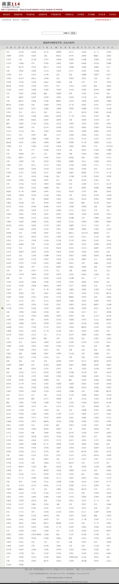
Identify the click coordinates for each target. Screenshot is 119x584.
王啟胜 (33, 225)
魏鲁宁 (21, 157)
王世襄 (96, 323)
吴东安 (96, 553)
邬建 (7, 369)
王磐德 (46, 342)
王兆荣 (46, 346)
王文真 (46, 553)
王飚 (108, 237)
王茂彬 (58, 237)
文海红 (21, 93)
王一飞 (96, 52)
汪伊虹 (71, 274)
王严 (58, 519)
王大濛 (33, 59)
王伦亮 (71, 451)
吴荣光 (58, 316)
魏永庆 (21, 467)
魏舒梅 (46, 421)
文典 (32, 459)
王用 (7, 516)
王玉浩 (71, 523)
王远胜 (8, 195)
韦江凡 (71, 52)
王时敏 (21, 350)
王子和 (58, 297)
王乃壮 (8, 131)
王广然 (71, 105)
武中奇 (71, 56)
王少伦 (46, 71)
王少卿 (83, 176)
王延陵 (33, 282)
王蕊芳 (8, 497)
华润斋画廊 (41, 582)
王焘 (20, 255)
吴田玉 (71, 263)
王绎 (95, 82)
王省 (70, 369)
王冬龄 (58, 500)
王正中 (46, 173)
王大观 (8, 308)
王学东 (83, 320)
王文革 (8, 448)
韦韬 (58, 516)
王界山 (58, 229)
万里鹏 (71, 391)
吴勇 (108, 444)
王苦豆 (8, 508)
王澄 (95, 489)
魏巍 (95, 516)
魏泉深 (46, 286)
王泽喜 (8, 82)
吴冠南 (58, 59)
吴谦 (108, 116)
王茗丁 (96, 459)
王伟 (7, 184)
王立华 (83, 485)
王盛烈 (21, 267)
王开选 (21, 82)
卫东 (20, 342)
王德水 (108, 414)
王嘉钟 (33, 527)
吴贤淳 (58, 274)
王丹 (7, 557)
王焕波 (8, 500)
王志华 (21, 508)
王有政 (83, 52)
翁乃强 (21, 399)
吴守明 (108, 105)
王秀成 (83, 308)
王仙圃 (71, 278)
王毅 (83, 493)
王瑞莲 (46, 376)
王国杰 (21, 402)
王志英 (58, 278)
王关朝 (21, 410)
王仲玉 (46, 357)
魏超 (7, 402)
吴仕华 (21, 78)
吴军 (70, 399)
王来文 (21, 542)
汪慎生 (58, 199)
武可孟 (21, 421)
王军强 (33, 214)
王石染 (21, 474)
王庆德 (46, 512)
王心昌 (96, 546)
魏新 (45, 93)
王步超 (33, 308)
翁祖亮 (96, 282)
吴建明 (71, 225)
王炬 (32, 127)
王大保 (96, 237)
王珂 (32, 63)
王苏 (95, 271)
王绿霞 (33, 312)
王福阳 (58, 384)
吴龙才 (58, 157)
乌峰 (58, 504)
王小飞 (58, 478)
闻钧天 (108, 531)
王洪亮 (58, 387)
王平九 (33, 418)
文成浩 (58, 391)
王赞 (20, 59)
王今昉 (21, 463)
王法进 (21, 493)
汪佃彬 (21, 565)
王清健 (71, 308)
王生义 (33, 451)
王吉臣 (33, 508)
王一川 (96, 500)
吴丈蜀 (8, 549)
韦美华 (8, 406)
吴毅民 (8, 538)
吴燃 (83, 157)
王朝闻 (46, 150)
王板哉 (108, 206)
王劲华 (71, 516)
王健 (70, 82)
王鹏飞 (33, 338)
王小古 (83, 225)
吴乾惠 (96, 214)
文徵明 (83, 120)
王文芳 (58, 124)
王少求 (96, 463)
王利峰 (83, 131)
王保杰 (46, 131)
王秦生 (21, 214)
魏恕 (45, 338)
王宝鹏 (71, 372)
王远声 (33, 97)
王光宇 (8, 252)
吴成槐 (8, 327)
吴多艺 (33, 369)
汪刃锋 (58, 240)
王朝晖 (46, 497)
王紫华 (58, 448)
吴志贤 (58, 467)
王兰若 (71, 240)
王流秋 (71, 561)
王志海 (71, 402)
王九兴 (21, 301)
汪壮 (95, 504)
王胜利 (108, 161)
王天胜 (33, 124)
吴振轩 (96, 448)
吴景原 (21, 293)
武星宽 (8, 534)
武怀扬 (33, 93)
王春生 (71, 244)
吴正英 (8, 335)
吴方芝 (71, 406)
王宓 (45, 154)
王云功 (71, 455)
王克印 (8, 259)
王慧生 (21, 71)
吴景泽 (96, 199)
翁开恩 (108, 244)
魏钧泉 (108, 255)
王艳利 (58, 90)
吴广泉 (46, 52)
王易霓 (8, 542)
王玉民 (33, 493)
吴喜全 (21, 440)
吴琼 (95, 470)
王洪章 (83, 86)
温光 (83, 474)
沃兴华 (96, 531)
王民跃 (21, 86)
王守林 (33, 327)
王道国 (46, 534)
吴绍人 (96, 308)
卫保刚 (33, 380)
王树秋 (96, 474)
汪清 (108, 120)
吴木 (32, 289)
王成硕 (33, 116)
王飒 (7, 120)
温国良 (8, 191)
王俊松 (96, 112)
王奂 (20, 199)
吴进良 (83, 105)
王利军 (33, 561)
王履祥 (71, 289)
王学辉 (108, 176)
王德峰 (83, 418)
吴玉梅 (8, 274)
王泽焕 (71, 312)
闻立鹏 (83, 561)
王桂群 (33, 210)
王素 (83, 546)
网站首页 (16, 20)
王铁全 (33, 188)
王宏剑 (46, 124)
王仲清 (46, 252)
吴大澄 (108, 527)
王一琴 (96, 523)
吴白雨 (21, 459)
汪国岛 (58, 97)
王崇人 (83, 161)
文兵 (95, 312)
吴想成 (33, 436)
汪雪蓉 (21, 312)
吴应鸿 (46, 436)
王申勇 (33, 240)
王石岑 (46, 237)
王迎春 (8, 297)
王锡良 (96, 154)
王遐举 (71, 63)
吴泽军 (8, 410)
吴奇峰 (33, 206)
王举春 (8, 293)
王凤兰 (46, 86)
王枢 (7, 71)
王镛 (45, 56)
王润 (7, 67)
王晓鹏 (33, 444)
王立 (45, 335)
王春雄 (83, 154)
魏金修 (8, 142)
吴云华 (108, 184)
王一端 (71, 116)
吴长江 (108, 75)
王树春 (83, 56)
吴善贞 (108, 86)
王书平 (83, 191)
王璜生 (46, 293)
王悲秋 (21, 346)
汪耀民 (83, 335)
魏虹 (70, 380)
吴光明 (46, 203)
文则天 (21, 90)
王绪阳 (71, 301)
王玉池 (108, 142)
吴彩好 (96, 365)
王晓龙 (83, 289)
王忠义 (83, 237)
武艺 (7, 52)
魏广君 (21, 67)
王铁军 (108, 369)
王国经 (96, 301)
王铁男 (21, 406)
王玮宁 (58, 455)
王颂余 (33, 180)
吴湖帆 (108, 63)
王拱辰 (21, 56)
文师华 (21, 549)
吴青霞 (21, 169)
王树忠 (58, 63)
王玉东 (83, 470)
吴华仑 (21, 331)
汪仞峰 (83, 553)
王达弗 (108, 289)
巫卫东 (71, 346)
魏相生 (58, 101)
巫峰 (95, 191)
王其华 (96, 519)
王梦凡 (83, 504)
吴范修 (71, 421)
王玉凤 (33, 357)
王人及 (46, 210)
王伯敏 (46, 176)
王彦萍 (21, 546)
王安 (108, 225)
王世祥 (83, 297)
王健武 (58, 154)
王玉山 (46, 301)
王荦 (70, 357)
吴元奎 (58, 320)
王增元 (8, 157)
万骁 (7, 482)
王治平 (83, 459)
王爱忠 (21, 188)
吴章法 (83, 150)
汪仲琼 (83, 169)
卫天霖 (58, 395)
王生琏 (58, 150)
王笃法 (33, 297)
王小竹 (58, 335)
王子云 (96, 165)
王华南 (46, 312)
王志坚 (108, 229)
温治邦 (108, 361)
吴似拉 (83, 387)
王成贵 (46, 549)
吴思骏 (8, 519)
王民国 (83, 467)
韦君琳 (108, 199)
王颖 (70, 154)
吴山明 (21, 52)
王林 (70, 150)
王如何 (96, 157)
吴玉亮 (21, 338)
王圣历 (108, 474)
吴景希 (58, 301)
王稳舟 (33, 519)
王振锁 (96, 161)
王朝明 (71, 229)
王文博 (71, 444)
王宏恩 (71, 436)
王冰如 (46, 218)
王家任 (8, 553)
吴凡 (58, 180)
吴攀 (7, 176)
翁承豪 (108, 259)
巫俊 (32, 131)
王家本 (46, 233)
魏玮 (70, 538)
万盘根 (21, 195)
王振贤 (58, 293)
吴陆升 (71, 255)
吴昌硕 (83, 63)
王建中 (46, 353)
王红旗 (58, 421)
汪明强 (21, 414)
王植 (108, 546)
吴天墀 (96, 195)
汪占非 (33, 184)
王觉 (58, 380)
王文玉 (8, 135)
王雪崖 (96, 289)
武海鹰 (8, 233)
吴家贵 (96, 142)
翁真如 (71, 489)
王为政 (108, 59)
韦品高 (71, 191)
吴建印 (108, 90)
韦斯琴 (96, 75)
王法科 (46, 508)
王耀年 (108, 523)
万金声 (58, 402)
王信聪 (21, 105)
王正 (32, 395)
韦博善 (58, 444)
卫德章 (83, 255)
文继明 (58, 210)
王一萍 (8, 436)
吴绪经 (58, 120)
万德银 (58, 108)
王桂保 (71, 327)
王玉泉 (71, 259)
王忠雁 (71, 482)
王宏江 (33, 108)
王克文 (83, 538)
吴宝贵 (46, 278)
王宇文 (71, 293)
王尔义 (33, 372)
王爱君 (21, 380)
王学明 (21, 274)
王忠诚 (33, 402)
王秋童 (21, 557)
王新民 (58, 82)
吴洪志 (71, 418)
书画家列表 (25, 20)
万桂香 (21, 297)
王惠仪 (33, 391)
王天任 (21, 240)
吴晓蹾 (83, 365)
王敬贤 (108, 380)
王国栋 (96, 222)
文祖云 (83, 116)
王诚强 (71, 376)
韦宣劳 (96, 395)
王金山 (108, 561)
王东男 (96, 399)
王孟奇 (46, 63)
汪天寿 (96, 421)
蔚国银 (21, 154)
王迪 (7, 150)
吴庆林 (33, 52)
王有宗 (108, 327)
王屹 (58, 410)
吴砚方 (96, 451)
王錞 (7, 316)
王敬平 (33, 135)
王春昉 (33, 497)
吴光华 (71, 248)
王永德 (46, 195)
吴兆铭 (58, 127)
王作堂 (108, 82)
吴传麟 (71, 218)
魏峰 (108, 346)
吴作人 (33, 112)
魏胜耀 (58, 523)
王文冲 (96, 316)
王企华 (108, 169)
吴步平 (96, 414)
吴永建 (108, 402)
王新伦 (33, 346)
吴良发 (58, 342)
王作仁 (83, 312)
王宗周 (83, 433)
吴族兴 (71, 365)
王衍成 (46, 169)
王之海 (21, 316)
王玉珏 (108, 139)
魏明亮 (108, 97)
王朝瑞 (21, 218)
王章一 (21, 271)
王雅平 (46, 191)
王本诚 (83, 323)
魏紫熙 (71, 297)
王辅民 (71, 146)
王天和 (83, 342)
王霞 (108, 485)
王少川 (33, 474)
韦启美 (108, 127)
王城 (83, 406)
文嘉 (83, 350)
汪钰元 (33, 384)
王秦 (32, 105)
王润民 (8, 320)
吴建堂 (96, 67)
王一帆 (108, 173)
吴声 (108, 508)
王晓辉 (8, 56)
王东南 (33, 86)
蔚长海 (96, 455)
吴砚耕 (46, 199)
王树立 (21, 335)
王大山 (96, 320)
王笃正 (46, 455)
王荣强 (8, 342)
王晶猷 (71, 206)
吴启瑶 (58, 131)
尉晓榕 (58, 52)
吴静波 (96, 255)
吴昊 (108, 557)
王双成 (21, 451)
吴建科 (83, 188)
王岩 (108, 278)
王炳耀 (58, 482)
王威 (108, 252)
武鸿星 (8, 451)
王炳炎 (58, 195)
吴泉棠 (108, 493)
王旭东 (71, 338)
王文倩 (46, 244)
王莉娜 (83, 410)
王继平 (96, 338)
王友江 (21, 237)
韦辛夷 (46, 474)
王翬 (70, 120)
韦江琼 (96, 203)
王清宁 (58, 369)
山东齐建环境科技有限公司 (61, 582)
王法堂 (46, 229)
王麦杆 (21, 210)
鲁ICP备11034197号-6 (57, 574)
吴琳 (58, 451)
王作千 (71, 286)
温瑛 (95, 267)
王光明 (96, 120)
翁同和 (71, 59)
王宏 (20, 165)
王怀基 (96, 252)
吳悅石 (21, 534)
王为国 (21, 553)
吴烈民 (58, 214)
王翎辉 (8, 346)
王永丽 (96, 93)
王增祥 (21, 120)
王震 (45, 489)
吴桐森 (96, 188)
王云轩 (71, 534)
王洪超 (58, 470)
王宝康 (71, 342)
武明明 (46, 142)
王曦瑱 (46, 463)
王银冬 (83, 146)
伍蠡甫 (46, 188)
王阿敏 (71, 67)
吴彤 (32, 553)
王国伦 (8, 139)
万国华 (46, 184)
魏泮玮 (46, 516)
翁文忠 (108, 308)
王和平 (33, 271)
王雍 (7, 101)
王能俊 (96, 444)
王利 (7, 271)
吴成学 (21, 418)
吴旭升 (8, 418)
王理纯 (8, 78)
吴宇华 (46, 440)
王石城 (8, 248)
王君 (7, 97)
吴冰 (58, 75)
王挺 (58, 459)
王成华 (96, 512)
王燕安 (108, 263)
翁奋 (7, 372)
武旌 (108, 429)
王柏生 (108, 203)
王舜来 (8, 108)
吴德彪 (58, 365)
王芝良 (33, 331)
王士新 (46, 493)
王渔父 (96, 180)
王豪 (108, 93)
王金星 (83, 214)
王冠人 (108, 342)
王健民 (83, 271)
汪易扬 (21, 63)
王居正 (21, 357)
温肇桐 (71, 161)
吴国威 (33, 222)
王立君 (108, 448)
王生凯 (21, 376)
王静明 (58, 353)
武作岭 (46, 120)
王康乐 (96, 229)
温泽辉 (58, 361)
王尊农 (33, 304)
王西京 (33, 350)
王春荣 (58, 286)
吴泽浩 (33, 176)
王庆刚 (33, 414)
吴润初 (21, 531)
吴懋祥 (83, 259)
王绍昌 (21, 436)
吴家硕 (33, 353)
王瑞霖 (46, 108)
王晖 (32, 267)
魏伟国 (8, 116)
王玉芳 (33, 376)
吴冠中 (21, 108)
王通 (7, 561)
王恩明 (46, 414)
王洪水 (71, 131)
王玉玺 (21, 184)
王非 (58, 531)
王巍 (70, 542)
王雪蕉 (33, 233)
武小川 (21, 395)
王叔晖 (58, 244)
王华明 (46, 448)
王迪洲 (33, 549)
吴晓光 (58, 538)
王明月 (33, 278)
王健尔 (108, 553)
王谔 (83, 82)
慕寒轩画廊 (75, 582)
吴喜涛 (46, 365)
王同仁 (58, 304)
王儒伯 (46, 387)
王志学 (96, 116)
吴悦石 (83, 478)
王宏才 (21, 327)
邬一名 (46, 444)
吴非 (20, 289)
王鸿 (83, 218)
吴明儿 (96, 557)
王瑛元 (8, 240)
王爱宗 (8, 489)
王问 (58, 357)
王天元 (8, 433)
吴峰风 (21, 365)
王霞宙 (58, 203)
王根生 (21, 519)
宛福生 (33, 120)
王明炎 (83, 549)
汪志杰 (46, 263)
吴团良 (108, 56)
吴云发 (71, 222)
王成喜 (33, 173)
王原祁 (58, 346)
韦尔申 (96, 561)
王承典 (58, 71)
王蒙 (70, 350)
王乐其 (83, 399)
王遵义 (58, 225)
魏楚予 (96, 304)
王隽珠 (58, 161)
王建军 (58, 372)
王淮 (70, 195)
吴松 (58, 188)
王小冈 (71, 395)
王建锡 (108, 467)
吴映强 (8, 199)
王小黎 (46, 75)
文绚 (108, 282)
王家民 (108, 297)
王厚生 (83, 240)
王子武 (96, 173)
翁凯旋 (71, 157)
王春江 (8, 478)
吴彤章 (46, 320)
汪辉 (7, 455)
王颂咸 (83, 376)
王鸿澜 (96, 71)
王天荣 (108, 286)
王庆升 (108, 323)
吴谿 (70, 180)
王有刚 (96, 493)
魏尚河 (71, 463)
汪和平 (96, 433)
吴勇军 (8, 523)
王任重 (83, 534)
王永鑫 (108, 108)
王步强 (8, 504)
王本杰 (83, 482)
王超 (58, 176)
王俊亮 (21, 304)
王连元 (8, 323)
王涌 (7, 161)
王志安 (46, 504)
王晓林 (58, 142)
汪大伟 (108, 459)
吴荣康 (96, 244)
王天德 (46, 240)
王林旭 (96, 527)
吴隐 (7, 361)
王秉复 (8, 546)
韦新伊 (71, 304)
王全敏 (46, 101)
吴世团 (83, 421)
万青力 (71, 331)
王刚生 (21, 455)
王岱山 (108, 376)
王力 (70, 112)
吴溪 (83, 316)
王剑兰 (96, 105)
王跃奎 (83, 331)
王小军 (58, 485)
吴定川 (71, 440)
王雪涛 (108, 52)
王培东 (83, 301)
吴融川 (108, 365)
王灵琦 (83, 369)
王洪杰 (21, 433)
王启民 (8, 180)
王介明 (8, 188)
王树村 (71, 124)
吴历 (95, 346)
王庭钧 (108, 436)
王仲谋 (46, 274)
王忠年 (21, 308)
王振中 (46, 214)
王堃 (7, 154)
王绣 (20, 150)
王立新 (96, 534)
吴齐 (7, 210)
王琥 (32, 293)
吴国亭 (8, 244)
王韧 (32, 244)
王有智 (96, 331)
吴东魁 (21, 203)
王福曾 (21, 161)
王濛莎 (83, 527)
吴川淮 (46, 451)
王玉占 (108, 418)
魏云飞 (46, 67)
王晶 (58, 78)
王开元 (96, 139)
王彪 (32, 161)
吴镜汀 (108, 218)
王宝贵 (58, 206)
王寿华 (83, 440)
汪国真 (46, 478)
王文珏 (46, 369)
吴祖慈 (108, 154)
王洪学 (21, 538)
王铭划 (46, 116)
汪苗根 (33, 286)
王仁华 (96, 184)
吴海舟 (33, 523)
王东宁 (96, 357)
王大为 (46, 165)
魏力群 (83, 451)
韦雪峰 (71, 142)
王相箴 (71, 135)
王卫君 (33, 516)
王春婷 (46, 433)
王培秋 (58, 436)
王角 (32, 301)
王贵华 (83, 195)
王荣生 (71, 553)
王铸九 (71, 199)
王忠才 (33, 335)
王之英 (21, 131)
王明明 (71, 108)
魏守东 (108, 293)
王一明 (46, 331)
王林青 (46, 97)
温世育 (8, 459)
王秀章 (21, 391)
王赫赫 (83, 75)
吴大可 (46, 399)
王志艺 (83, 244)
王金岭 (46, 157)
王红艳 (21, 561)
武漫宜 (58, 289)
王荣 (20, 135)
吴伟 (7, 350)
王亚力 (33, 406)
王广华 (108, 482)
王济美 (58, 259)
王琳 (32, 546)
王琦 (95, 146)
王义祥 (71, 414)
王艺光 (58, 169)
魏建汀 (96, 56)
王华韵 (21, 448)
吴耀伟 (21, 127)
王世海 (71, 97)
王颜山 (33, 504)
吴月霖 (46, 546)
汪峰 (32, 463)
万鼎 (32, 542)
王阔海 (83, 222)
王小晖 (58, 474)
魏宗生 (8, 357)
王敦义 (71, 500)
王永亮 (71, 519)
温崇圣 (58, 116)
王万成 (83, 557)
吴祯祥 (33, 237)
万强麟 (108, 150)
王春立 (58, 233)
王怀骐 (58, 218)
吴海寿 (96, 127)
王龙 (95, 210)
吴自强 (71, 252)
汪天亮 (71, 497)
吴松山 (58, 112)
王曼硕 (33, 139)
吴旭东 (108, 191)
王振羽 (108, 387)
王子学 (46, 271)
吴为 (83, 278)
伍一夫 (21, 478)
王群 (83, 263)
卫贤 (83, 353)
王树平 (33, 421)
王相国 (33, 478)
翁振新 (83, 173)
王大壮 (108, 157)
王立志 (46, 482)
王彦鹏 (46, 402)
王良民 (96, 538)
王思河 (96, 418)
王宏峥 (46, 531)
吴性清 (33, 229)
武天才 (83, 361)
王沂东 (71, 139)
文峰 (108, 406)
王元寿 (8, 467)
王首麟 (46, 255)
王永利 (58, 67)
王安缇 (58, 376)
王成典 (83, 67)
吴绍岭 (108, 512)
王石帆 (46, 282)
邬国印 (108, 335)
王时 (32, 512)
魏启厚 (46, 470)
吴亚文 (21, 523)
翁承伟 (96, 90)
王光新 (33, 82)
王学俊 (83, 165)
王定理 (83, 124)
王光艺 (83, 448)
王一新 (58, 527)
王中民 (96, 108)
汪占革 (108, 478)
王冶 (95, 259)
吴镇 (95, 350)
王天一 (108, 67)
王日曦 (8, 376)
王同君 (8, 493)
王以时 (96, 240)
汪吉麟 (83, 59)
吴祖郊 (108, 433)
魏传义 (71, 233)
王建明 (21, 516)
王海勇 (46, 538)
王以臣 (8, 286)
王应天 (21, 142)
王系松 (33, 142)
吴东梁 (108, 384)
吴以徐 (33, 440)
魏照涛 (83, 327)
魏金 (58, 534)
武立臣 (8, 414)
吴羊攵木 (84, 233)
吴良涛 (33, 500)
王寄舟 (108, 248)
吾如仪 (58, 184)
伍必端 (8, 263)
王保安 (71, 169)
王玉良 (46, 267)
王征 (108, 274)
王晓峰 (108, 101)
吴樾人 (96, 263)
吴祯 (95, 169)
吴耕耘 (83, 127)
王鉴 (83, 346)
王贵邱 (71, 549)
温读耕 (108, 222)
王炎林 (83, 184)
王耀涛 (83, 444)
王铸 (108, 500)
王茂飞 (83, 508)
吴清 (7, 395)
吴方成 (96, 63)
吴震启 (58, 561)
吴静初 (58, 267)
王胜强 (71, 448)
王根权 (83, 414)
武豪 (32, 433)
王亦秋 (96, 150)
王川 (108, 233)
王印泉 (46, 146)
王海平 (71, 361)
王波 (58, 350)
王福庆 (83, 516)
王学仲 (46, 59)
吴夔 (7, 278)
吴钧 (20, 470)
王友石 (21, 206)
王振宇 (71, 478)
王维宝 (46, 308)
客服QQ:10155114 (60, 569)
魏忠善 (108, 320)
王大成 (83, 97)
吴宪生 (46, 297)
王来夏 (108, 497)
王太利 (33, 467)
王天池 (96, 293)
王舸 (7, 312)
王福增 (108, 195)
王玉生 (33, 455)
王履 (83, 357)
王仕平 (58, 493)
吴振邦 (21, 252)
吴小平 (71, 459)
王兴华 (8, 63)
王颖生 (58, 263)
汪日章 (21, 139)
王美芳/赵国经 (36, 534)
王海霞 (83, 90)
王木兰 (8, 304)
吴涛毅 (46, 206)
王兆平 (58, 327)
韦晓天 (46, 459)
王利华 (21, 259)
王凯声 (83, 436)
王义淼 (58, 331)
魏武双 (8, 105)
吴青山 (33, 78)
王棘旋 (8, 222)
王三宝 (58, 440)
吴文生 (108, 135)
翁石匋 (83, 112)
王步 (20, 146)
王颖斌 (71, 470)
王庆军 (46, 304)
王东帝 (8, 59)
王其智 (33, 316)
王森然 (8, 203)
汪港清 (71, 323)
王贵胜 (108, 338)
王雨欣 (46, 410)
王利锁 (8, 75)
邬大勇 (108, 399)
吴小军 (33, 485)
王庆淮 (58, 255)
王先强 (108, 395)
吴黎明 (33, 191)
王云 (95, 97)
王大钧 (46, 225)
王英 (108, 271)
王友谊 (71, 508)
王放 (70, 410)
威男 (45, 135)
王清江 (8, 112)
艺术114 (34, 582)
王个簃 (83, 142)
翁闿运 (58, 557)
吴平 (32, 154)
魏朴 (45, 467)
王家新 (33, 71)
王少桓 (21, 485)
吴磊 (95, 206)
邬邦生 (46, 485)
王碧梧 (33, 146)
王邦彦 (8, 282)
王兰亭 (46, 327)
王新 (95, 78)
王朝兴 (8, 444)
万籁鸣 (96, 218)
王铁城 (58, 146)
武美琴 (46, 519)
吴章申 (108, 538)
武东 (32, 365)
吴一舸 (46, 289)
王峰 (108, 78)
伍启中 (83, 210)
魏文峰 (96, 402)
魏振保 (96, 233)
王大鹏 (71, 176)
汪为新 (33, 482)
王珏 (7, 93)
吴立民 (108, 451)
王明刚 (96, 391)
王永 (20, 248)
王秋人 (108, 350)
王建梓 (58, 173)
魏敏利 (21, 489)
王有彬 (83, 531)
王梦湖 (58, 105)
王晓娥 (8, 421)
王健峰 (108, 504)
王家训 (96, 124)
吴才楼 (96, 369)
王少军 (33, 157)
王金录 (21, 116)
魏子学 (46, 561)
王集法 (96, 335)
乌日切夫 (109, 146)
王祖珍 (58, 165)
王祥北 (33, 75)
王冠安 (96, 176)
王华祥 (108, 131)
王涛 (20, 75)
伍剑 (95, 542)
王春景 (83, 101)
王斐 (45, 361)
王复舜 (21, 320)
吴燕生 (96, 376)
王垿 (7, 531)
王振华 (33, 169)
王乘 (58, 338)
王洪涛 (33, 255)
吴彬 (20, 353)
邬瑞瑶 (96, 406)
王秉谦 (8, 331)
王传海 (8, 463)
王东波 (33, 531)
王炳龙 (33, 56)
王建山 (46, 82)
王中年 (58, 508)
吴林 (45, 112)
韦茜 (95, 372)
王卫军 (71, 531)
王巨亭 (96, 327)
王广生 (108, 165)
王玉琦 (33, 263)
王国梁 (33, 90)
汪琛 (32, 361)
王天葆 (71, 165)
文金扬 (83, 402)
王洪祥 (71, 101)
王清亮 (8, 380)
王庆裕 (71, 282)
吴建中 (96, 248)
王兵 (20, 112)
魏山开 (21, 101)
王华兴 (33, 67)
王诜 (108, 353)
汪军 (70, 504)
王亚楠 (46, 527)
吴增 (45, 500)
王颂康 (8, 470)
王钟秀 (108, 267)
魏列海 (96, 361)
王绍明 (21, 500)
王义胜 (96, 342)
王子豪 (58, 414)
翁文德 (8, 225)
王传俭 (83, 93)
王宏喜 (8, 237)
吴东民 (71, 527)
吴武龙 (46, 161)
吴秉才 (58, 308)
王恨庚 (108, 455)
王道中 (8, 289)
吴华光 (83, 304)
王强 (58, 86)
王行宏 (83, 500)
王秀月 (21, 497)
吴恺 (58, 139)
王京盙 (46, 557)
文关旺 (58, 323)
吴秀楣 (108, 312)
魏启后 (58, 56)
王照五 (83, 78)
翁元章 (83, 199)
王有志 (108, 240)
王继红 (58, 546)
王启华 (71, 474)
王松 (7, 512)
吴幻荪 (46, 222)
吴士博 (83, 372)
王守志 (33, 218)
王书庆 (8, 440)
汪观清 (96, 274)
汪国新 (58, 222)
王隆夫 (108, 124)
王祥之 (108, 489)
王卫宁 (21, 173)
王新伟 (108, 516)
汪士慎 (71, 353)
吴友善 (96, 101)
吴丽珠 (83, 282)
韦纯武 (71, 78)
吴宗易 (33, 538)
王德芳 (96, 497)
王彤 (108, 210)
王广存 (108, 519)
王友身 (21, 372)
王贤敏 (8, 146)
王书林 (58, 282)
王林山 (21, 387)
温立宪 (33, 342)
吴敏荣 (33, 274)
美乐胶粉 (48, 582)
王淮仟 (46, 418)
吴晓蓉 (58, 399)
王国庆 (21, 124)
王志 (7, 338)
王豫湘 (46, 316)
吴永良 (8, 255)
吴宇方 (8, 387)
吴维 (70, 93)
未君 (108, 549)
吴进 (95, 297)
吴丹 (95, 436)
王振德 (96, 59)
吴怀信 (46, 372)
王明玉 (96, 410)
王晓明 (83, 229)
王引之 (71, 210)
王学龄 (21, 286)
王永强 (71, 90)
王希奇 (108, 301)
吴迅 (70, 75)
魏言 (95, 86)
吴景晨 (108, 542)
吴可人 (33, 165)
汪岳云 (58, 191)
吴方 (108, 463)
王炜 (20, 176)
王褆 (70, 546)
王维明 (83, 497)
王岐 (32, 203)
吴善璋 (96, 485)
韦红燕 (58, 248)
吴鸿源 (71, 485)
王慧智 (21, 180)
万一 (95, 278)
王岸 (32, 410)
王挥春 (83, 252)
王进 (108, 71)
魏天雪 (83, 489)
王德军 (21, 444)
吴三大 (83, 512)
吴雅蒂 (46, 380)
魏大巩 (108, 391)
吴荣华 (71, 316)
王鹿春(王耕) (73, 557)
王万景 (33, 259)
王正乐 (58, 406)
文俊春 (33, 101)
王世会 (71, 86)
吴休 (70, 188)
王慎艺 (8, 391)
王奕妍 (46, 90)
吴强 (20, 482)
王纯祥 (71, 203)
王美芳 (71, 127)
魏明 (7, 124)
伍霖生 (71, 267)
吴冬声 (71, 335)
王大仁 (71, 71)
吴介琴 (46, 127)
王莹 (108, 331)
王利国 (33, 387)
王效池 (8, 214)
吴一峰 (21, 191)
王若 (45, 542)
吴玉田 (8, 206)
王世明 (8, 173)
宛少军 (71, 433)
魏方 (32, 320)
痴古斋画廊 (84, 582)
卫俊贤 (21, 222)
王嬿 (7, 399)
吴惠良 (108, 470)
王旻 (83, 463)
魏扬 (83, 203)
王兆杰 (46, 384)
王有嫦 (83, 395)
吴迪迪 (96, 380)
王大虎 (83, 139)
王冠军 (83, 71)
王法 (58, 271)
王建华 (46, 105)
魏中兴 (46, 523)
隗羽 (32, 399)
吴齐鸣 (58, 549)
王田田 (83, 380)
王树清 (58, 252)
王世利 (71, 512)
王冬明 (33, 195)
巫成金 (83, 274)
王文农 (96, 225)
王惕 (70, 271)
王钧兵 (33, 248)
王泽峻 (46, 78)
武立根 (108, 357)
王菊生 (8, 165)
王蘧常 (58, 489)
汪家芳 (46, 259)
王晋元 (108, 214)
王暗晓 (83, 206)
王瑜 (45, 406)
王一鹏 (83, 519)
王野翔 (46, 323)
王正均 (83, 248)
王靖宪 (83, 180)
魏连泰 (8, 86)
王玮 (20, 233)
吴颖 (20, 369)
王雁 (32, 199)
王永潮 (96, 467)
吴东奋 (21, 282)
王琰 (32, 470)
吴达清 (108, 372)
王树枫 (21, 323)
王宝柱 (96, 135)
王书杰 (58, 553)
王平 (32, 150)
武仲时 (58, 418)
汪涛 (108, 180)
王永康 (96, 384)
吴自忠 (21, 225)
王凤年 (33, 323)
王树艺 (46, 180)
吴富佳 (83, 384)
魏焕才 (21, 97)
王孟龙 (71, 237)
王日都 (8, 90)
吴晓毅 (96, 353)
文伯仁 (46, 350)
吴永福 (108, 112)
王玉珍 (46, 248)
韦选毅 (58, 93)
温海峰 (21, 244)
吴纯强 (83, 286)
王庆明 (8, 267)
